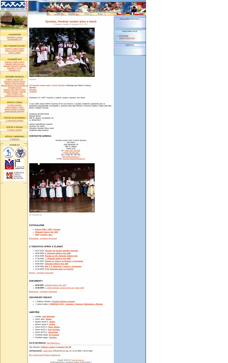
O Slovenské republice (14, 121)
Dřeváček (33, 90)
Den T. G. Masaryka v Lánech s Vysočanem (63, 266)
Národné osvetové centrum (14, 82)
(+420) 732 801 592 (71, 153)
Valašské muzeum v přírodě (15, 92)
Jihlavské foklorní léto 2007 (46, 232)
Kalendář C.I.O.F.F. (14, 68)
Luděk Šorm (47, 351)
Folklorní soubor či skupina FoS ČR (56, 347)
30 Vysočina (54, 335)
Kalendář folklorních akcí (14, 64)
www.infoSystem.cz (78, 360)
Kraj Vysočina (54, 330)
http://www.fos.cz (53, 343)
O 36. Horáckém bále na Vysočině (59, 269)
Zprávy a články (14, 53)
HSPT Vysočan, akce (43, 235)
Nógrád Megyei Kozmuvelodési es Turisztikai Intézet (14, 87)
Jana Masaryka (48, 317)
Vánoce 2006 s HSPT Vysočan (47, 229)
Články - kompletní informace (41, 273)
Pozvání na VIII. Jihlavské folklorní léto (61, 256)
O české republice (14, 105)
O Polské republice (14, 130)
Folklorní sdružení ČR (14, 79)
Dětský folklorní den (127, 38)
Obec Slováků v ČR (15, 94)
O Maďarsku (14, 139)
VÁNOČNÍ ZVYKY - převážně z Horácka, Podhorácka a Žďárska (76, 304)
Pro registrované (36, 355)
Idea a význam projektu (14, 51)
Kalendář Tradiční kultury (14, 62)
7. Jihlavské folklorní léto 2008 (58, 259)
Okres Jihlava (54, 327)
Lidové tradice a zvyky (14, 107)
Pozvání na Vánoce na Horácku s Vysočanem (64, 261)
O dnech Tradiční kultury (14, 49)
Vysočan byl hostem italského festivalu (61, 251)
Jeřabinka (33, 92)
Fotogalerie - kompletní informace (43, 238)
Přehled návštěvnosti (52, 355)
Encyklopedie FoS (15, 39)
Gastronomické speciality (14, 111)
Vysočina (53, 337)
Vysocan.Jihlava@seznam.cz (73, 159)
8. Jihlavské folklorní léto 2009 (58, 253)
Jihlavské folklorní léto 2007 (56, 264)
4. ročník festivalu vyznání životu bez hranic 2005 (64, 288)
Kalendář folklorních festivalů (14, 66)
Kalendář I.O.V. (15, 70)
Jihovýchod (53, 332)
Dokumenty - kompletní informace (43, 292)
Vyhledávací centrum (14, 37)
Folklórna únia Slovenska (14, 84)
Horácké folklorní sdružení (64, 302)
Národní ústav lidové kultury (15, 90)
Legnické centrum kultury (14, 96)
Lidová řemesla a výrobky (15, 109)
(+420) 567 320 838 (72, 151)
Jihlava (49, 319)
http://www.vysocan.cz (70, 157)
